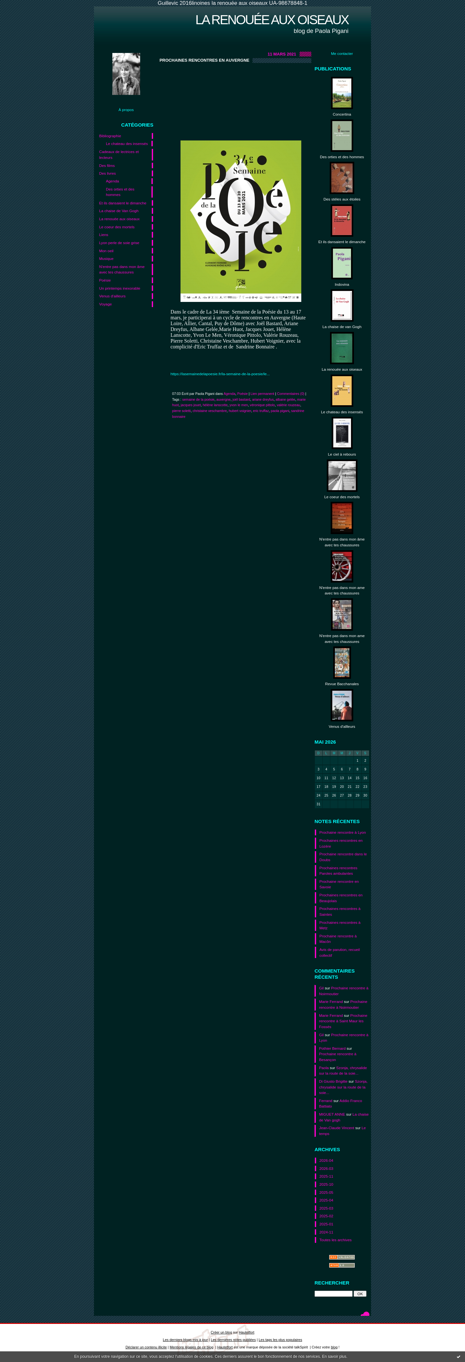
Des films (107, 165)
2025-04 (326, 1200)
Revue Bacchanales (342, 684)
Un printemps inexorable (119, 288)
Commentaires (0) (291, 394)
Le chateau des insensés (127, 143)
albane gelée (285, 399)
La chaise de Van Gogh (119, 211)
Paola (324, 1068)
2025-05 (326, 1192)
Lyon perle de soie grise (119, 243)
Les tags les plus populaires (280, 1340)
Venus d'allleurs (342, 726)
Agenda (112, 181)
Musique (106, 258)
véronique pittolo (262, 405)
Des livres (107, 173)
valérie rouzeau (288, 405)
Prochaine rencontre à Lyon (342, 832)
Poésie (105, 280)
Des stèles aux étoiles (342, 199)
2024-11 (326, 1232)
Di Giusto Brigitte (333, 1081)
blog (334, 1347)
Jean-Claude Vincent (336, 1128)
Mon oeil (106, 251)
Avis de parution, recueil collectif (339, 952)
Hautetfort (246, 1332)
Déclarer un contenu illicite (146, 1347)
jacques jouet (191, 405)
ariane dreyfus (263, 399)
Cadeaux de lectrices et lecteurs (119, 155)
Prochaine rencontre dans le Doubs (343, 857)
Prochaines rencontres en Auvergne (204, 60)
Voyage (105, 304)
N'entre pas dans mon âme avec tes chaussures (122, 269)
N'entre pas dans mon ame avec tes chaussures (342, 590)
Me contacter (342, 53)
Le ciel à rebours (342, 454)
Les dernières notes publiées (233, 1340)
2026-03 (326, 1168)
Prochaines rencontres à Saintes (339, 911)
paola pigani (280, 411)
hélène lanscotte (215, 405)
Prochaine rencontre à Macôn (338, 939)
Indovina (342, 284)
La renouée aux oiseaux (271, 19)
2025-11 (326, 1176)
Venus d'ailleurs (112, 296)
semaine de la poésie (198, 399)
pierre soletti (181, 411)
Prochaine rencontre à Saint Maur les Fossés (343, 1021)
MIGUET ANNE (332, 1114)
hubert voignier (240, 411)
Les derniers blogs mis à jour (185, 1340)
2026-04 (326, 1160)
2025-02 (326, 1216)
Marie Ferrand (331, 1001)
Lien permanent (262, 394)
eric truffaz (261, 411)
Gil (321, 988)
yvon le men (239, 405)
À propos (126, 110)
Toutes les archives (335, 1240)
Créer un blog (221, 1332)
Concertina (342, 114)
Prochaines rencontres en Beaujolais (341, 898)
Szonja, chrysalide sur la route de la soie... (343, 1087)
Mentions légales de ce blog (191, 1347)
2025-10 (326, 1184)
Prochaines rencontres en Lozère (341, 843)
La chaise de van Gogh (342, 327)
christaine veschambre (210, 411)
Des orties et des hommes (120, 192)
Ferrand (325, 1101)
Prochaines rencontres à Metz (339, 925)
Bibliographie (110, 136)
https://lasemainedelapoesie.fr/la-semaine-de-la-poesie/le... (220, 374)
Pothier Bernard (332, 1048)
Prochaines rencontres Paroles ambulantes (338, 871)
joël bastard (241, 399)
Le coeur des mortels (117, 227)
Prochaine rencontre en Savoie (339, 884)
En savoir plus (334, 1356)
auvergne (223, 399)
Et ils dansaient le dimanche (122, 203)
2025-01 (326, 1224)
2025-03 (326, 1208)
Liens (103, 234)
